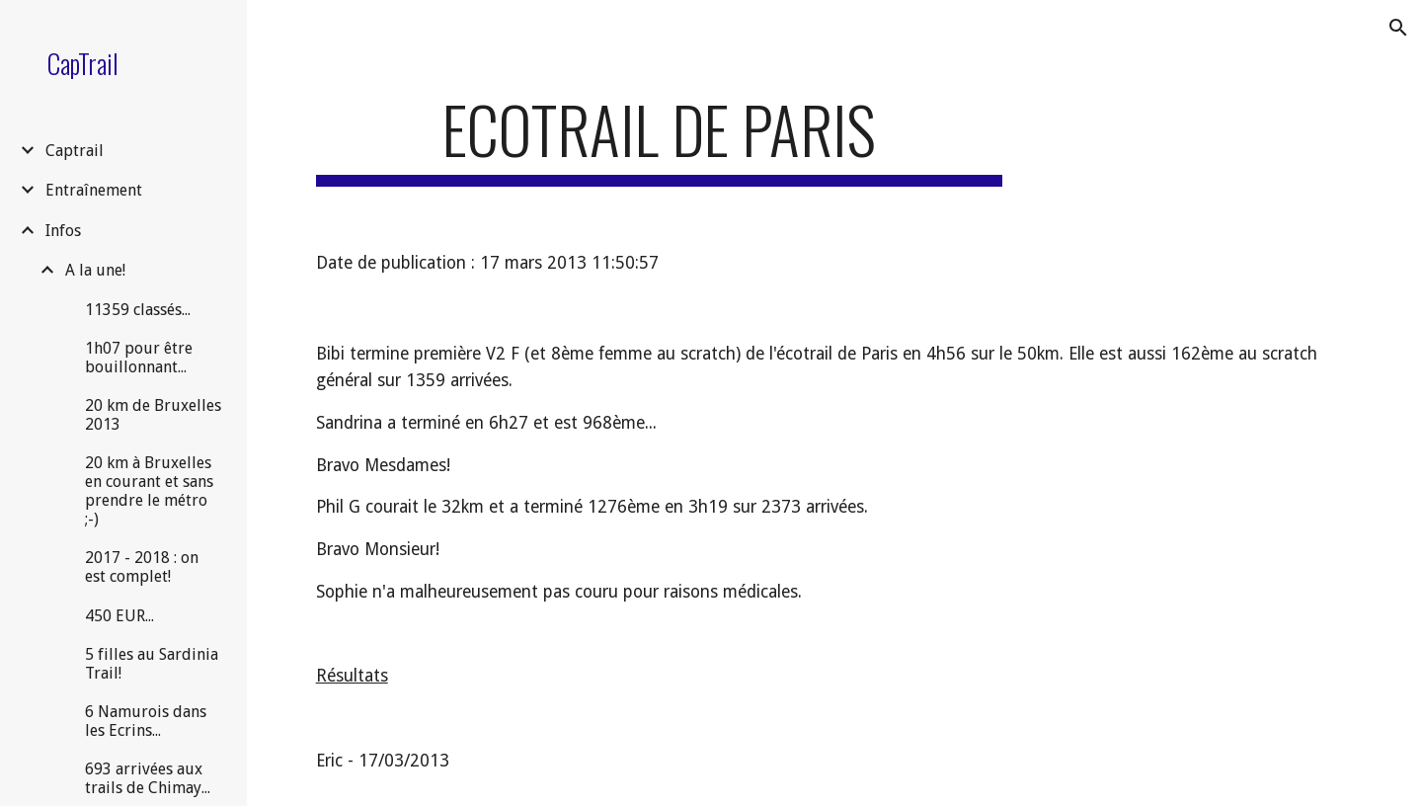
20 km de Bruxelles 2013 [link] (153, 415)
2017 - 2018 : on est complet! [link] (141, 567)
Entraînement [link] (93, 190)
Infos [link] (63, 230)
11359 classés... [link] (138, 309)
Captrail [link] (74, 150)
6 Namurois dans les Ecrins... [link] (145, 721)
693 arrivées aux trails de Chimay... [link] (147, 778)
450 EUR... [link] (119, 615)
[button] (1398, 27)
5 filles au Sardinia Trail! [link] (151, 664)
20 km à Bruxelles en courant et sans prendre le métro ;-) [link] (149, 490)
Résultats (352, 675)
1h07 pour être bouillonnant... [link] (139, 357)
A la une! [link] (95, 270)
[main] (659, 139)
